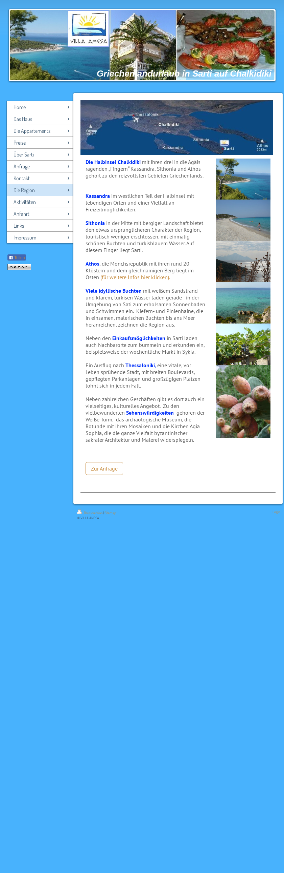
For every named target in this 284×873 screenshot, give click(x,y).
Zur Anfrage (104, 468)
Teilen (17, 257)
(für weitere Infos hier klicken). (135, 277)
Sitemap (110, 513)
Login (276, 512)
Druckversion (90, 513)
